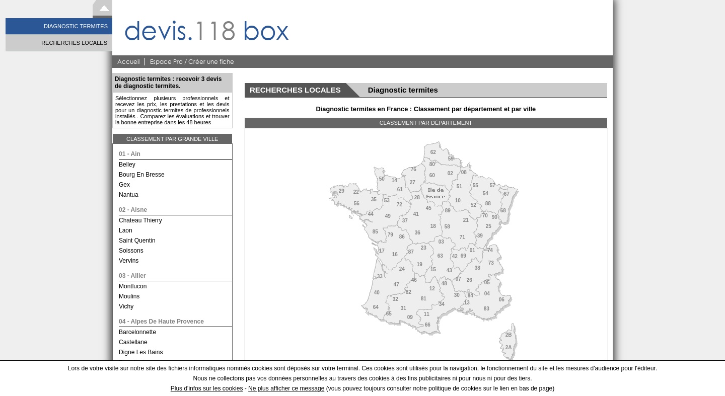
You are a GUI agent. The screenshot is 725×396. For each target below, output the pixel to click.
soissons (131, 250)
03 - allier (132, 275)
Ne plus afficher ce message (286, 388)
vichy (126, 306)
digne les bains (141, 352)
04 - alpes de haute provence (161, 321)
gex (124, 184)
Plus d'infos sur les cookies (207, 388)
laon (125, 230)
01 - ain (129, 153)
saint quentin (137, 240)
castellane (133, 342)
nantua (128, 194)
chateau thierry (140, 220)
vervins (128, 260)
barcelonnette (137, 332)
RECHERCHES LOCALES (74, 43)
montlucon (133, 286)
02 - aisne (133, 209)
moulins (129, 296)
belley (127, 164)
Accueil (128, 61)
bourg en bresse (142, 174)
